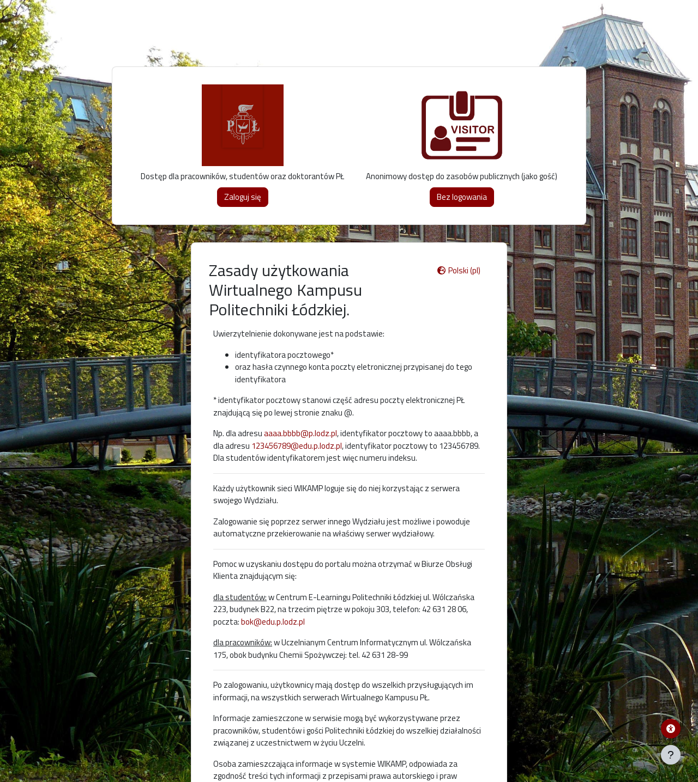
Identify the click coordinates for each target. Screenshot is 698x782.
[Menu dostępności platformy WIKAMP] (671, 728)
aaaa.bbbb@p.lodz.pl (300, 433)
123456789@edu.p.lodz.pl (296, 445)
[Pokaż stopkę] (671, 755)
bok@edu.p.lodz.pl (273, 621)
